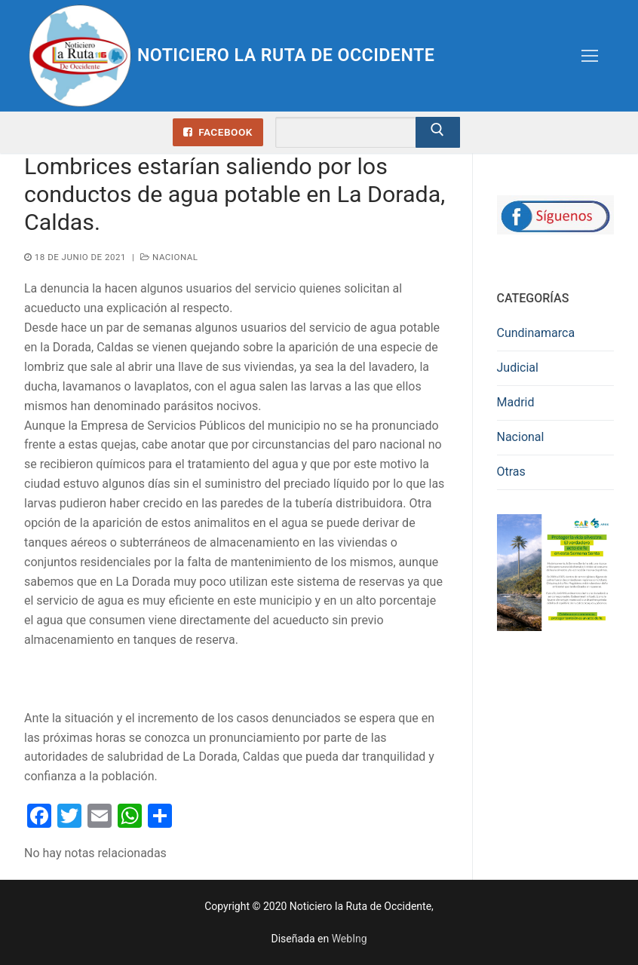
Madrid (516, 402)
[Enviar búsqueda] (438, 133)
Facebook (218, 132)
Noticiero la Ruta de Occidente (290, 55)
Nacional (169, 257)
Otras (511, 471)
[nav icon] (590, 56)
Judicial (517, 367)
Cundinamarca (536, 333)
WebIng (349, 939)
